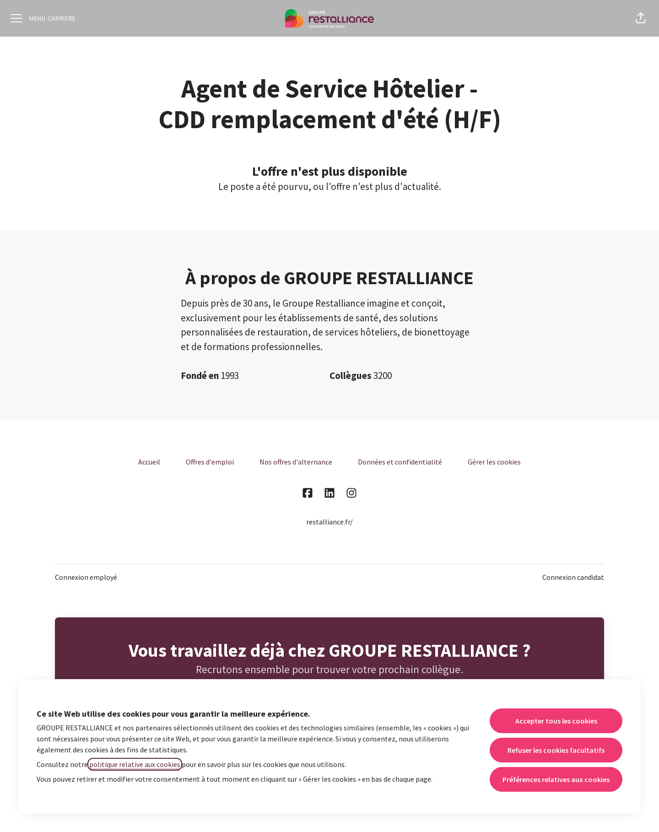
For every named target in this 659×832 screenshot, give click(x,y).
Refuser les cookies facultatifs (556, 750)
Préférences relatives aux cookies (556, 779)
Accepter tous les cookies (556, 720)
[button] (641, 18)
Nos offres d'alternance (295, 461)
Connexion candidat (573, 577)
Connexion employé (86, 577)
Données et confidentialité (400, 461)
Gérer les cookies (494, 461)
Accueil (149, 461)
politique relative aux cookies (134, 764)
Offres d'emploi (210, 461)
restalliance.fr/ (329, 521)
